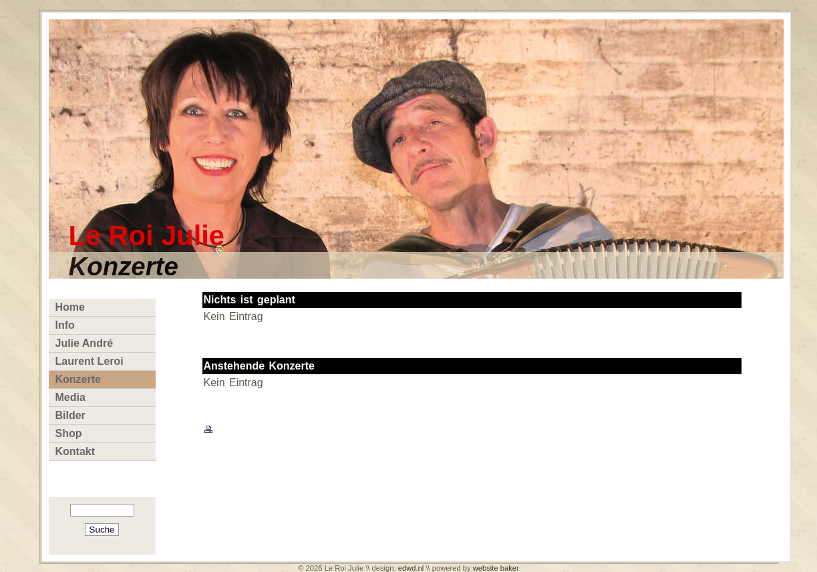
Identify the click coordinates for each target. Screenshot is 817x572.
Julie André (84, 343)
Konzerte (78, 379)
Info (65, 325)
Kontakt (75, 451)
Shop (68, 433)
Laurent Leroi (89, 361)
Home (70, 307)
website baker (496, 568)
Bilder (70, 415)
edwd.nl (411, 568)
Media (70, 397)
